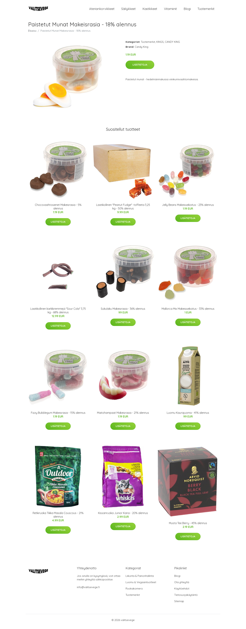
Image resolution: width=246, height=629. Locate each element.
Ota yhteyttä (181, 585)
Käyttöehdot (181, 591)
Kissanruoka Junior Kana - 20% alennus (123, 516)
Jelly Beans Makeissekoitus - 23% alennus (188, 207)
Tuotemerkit (205, 10)
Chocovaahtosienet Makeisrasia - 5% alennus (58, 209)
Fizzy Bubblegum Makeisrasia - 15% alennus (58, 415)
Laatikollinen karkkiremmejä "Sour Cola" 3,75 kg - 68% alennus (58, 313)
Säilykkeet (128, 10)
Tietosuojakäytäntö (186, 598)
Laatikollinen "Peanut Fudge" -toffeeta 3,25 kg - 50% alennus (123, 209)
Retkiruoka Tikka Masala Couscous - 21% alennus (58, 517)
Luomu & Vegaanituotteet (141, 585)
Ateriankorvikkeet (101, 10)
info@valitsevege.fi (88, 590)
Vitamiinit (170, 10)
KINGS (160, 44)
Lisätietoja (140, 67)
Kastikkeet (149, 10)
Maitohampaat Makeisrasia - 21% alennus (123, 415)
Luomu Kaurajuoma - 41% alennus (188, 415)
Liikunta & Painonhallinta (140, 579)
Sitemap (179, 604)
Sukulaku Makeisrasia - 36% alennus (123, 311)
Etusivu (32, 33)
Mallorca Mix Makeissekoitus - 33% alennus (188, 311)
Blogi (187, 10)
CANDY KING (172, 44)
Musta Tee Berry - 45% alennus (188, 526)
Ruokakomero (134, 591)
